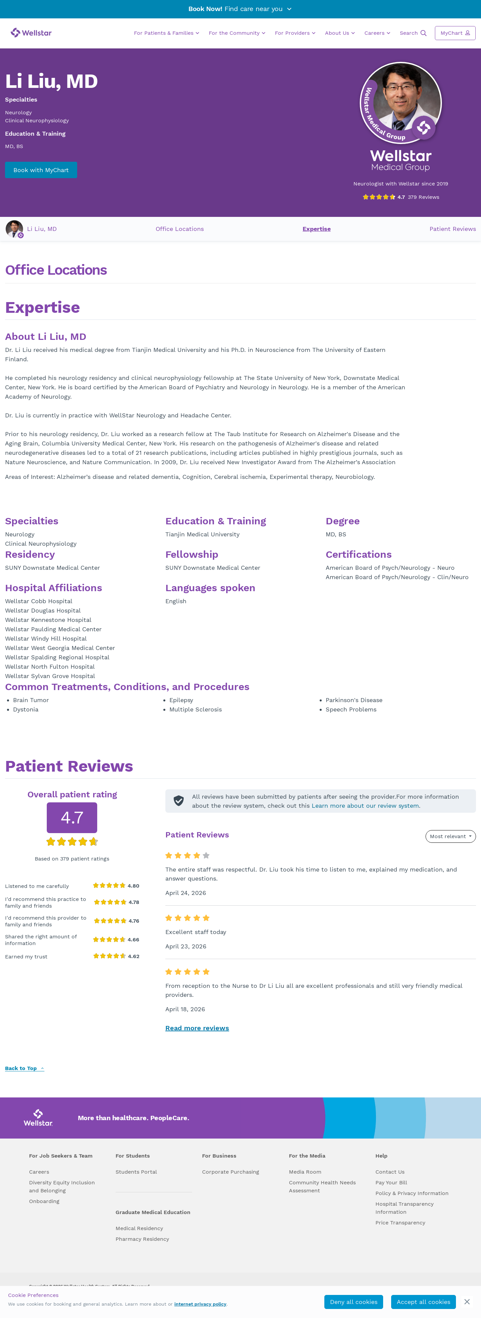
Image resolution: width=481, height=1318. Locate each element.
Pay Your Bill (391, 1182)
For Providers (295, 33)
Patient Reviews (453, 228)
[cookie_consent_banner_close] (467, 1302)
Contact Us (390, 1172)
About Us (340, 33)
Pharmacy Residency (142, 1239)
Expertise (317, 228)
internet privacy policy (200, 1304)
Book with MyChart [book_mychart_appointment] (41, 169)
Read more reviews (197, 1028)
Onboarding (44, 1201)
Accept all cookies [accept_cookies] (423, 1301)
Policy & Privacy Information (412, 1193)
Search (413, 33)
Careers (377, 33)
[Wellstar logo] (31, 32)
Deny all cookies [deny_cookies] (353, 1301)
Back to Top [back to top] (24, 1068)
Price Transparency (400, 1222)
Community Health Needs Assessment (322, 1186)
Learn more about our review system (365, 805)
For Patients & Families (166, 33)
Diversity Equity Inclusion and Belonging (62, 1186)
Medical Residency (139, 1228)
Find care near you (240, 9)
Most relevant (449, 836)
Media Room (305, 1172)
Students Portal (136, 1172)
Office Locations (180, 228)
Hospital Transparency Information (404, 1208)
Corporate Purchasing (230, 1172)
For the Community (237, 33)
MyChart (455, 32)
